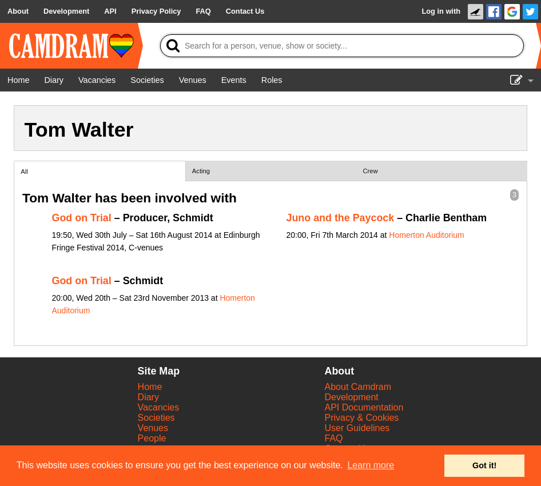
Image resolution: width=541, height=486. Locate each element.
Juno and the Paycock (341, 218)
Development (352, 397)
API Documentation (364, 407)
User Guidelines (357, 428)
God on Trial (82, 218)
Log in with (440, 11)
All (24, 171)
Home (150, 387)
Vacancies (159, 407)
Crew (370, 171)
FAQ (334, 438)
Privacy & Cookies (362, 418)
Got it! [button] (484, 465)
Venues (153, 428)
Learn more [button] (370, 465)
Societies (156, 418)
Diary (148, 397)
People (152, 438)
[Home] (18, 80)
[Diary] (54, 80)
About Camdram (358, 387)
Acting (201, 171)
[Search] (342, 46)
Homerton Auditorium (426, 235)
